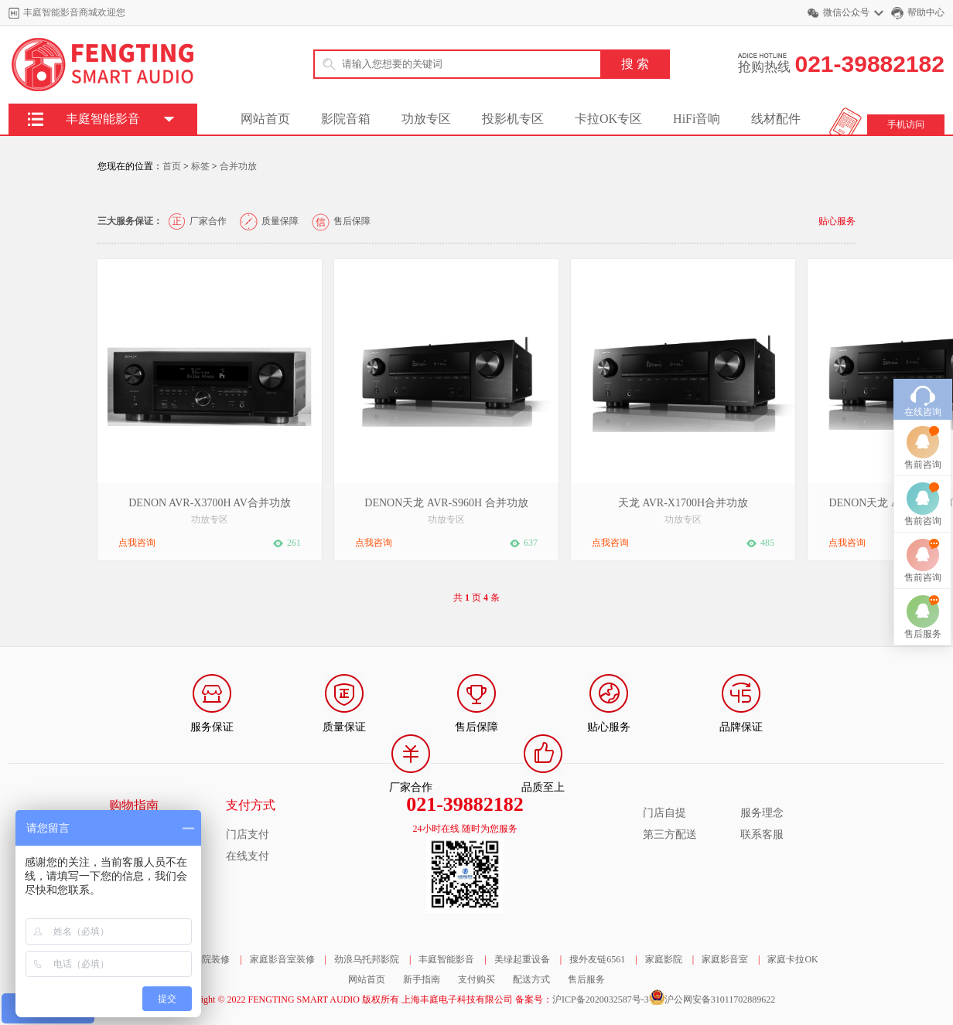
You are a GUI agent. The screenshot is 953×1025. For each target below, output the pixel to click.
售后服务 (586, 979)
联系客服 (762, 834)
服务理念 (762, 813)
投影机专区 (513, 118)
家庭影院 (663, 959)
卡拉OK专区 (608, 118)
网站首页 (265, 118)
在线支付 (247, 856)
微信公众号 (846, 12)
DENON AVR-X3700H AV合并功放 (209, 503)
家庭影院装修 (202, 959)
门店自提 (664, 813)
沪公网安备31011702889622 (720, 999)
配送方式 (531, 979)
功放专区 (426, 118)
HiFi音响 (696, 118)
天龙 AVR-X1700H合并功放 (683, 503)
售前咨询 (922, 421)
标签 (200, 166)
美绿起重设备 (522, 959)
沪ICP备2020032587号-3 (600, 999)
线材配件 (776, 118)
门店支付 (247, 834)
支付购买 (476, 979)
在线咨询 (922, 368)
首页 (171, 166)
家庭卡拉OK (792, 959)
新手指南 (421, 979)
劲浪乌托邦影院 (366, 959)
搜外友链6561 (597, 959)
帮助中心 (925, 12)
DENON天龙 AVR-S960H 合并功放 (446, 503)
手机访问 (905, 124)
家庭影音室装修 (282, 959)
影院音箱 (346, 118)
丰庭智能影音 (446, 959)
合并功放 (238, 166)
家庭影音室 (725, 959)
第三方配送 (670, 834)
